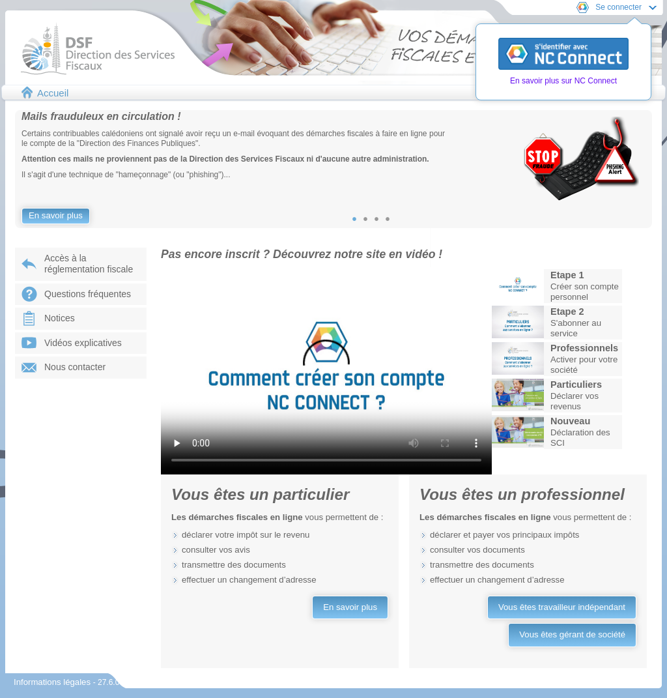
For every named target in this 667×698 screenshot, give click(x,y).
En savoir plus (56, 215)
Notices (59, 318)
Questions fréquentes (87, 294)
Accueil (52, 92)
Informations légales (53, 682)
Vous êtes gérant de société (572, 634)
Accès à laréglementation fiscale (88, 264)
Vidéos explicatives (83, 343)
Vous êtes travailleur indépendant (561, 607)
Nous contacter (75, 367)
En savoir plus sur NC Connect (563, 80)
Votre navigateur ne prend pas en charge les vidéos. (326, 370)
